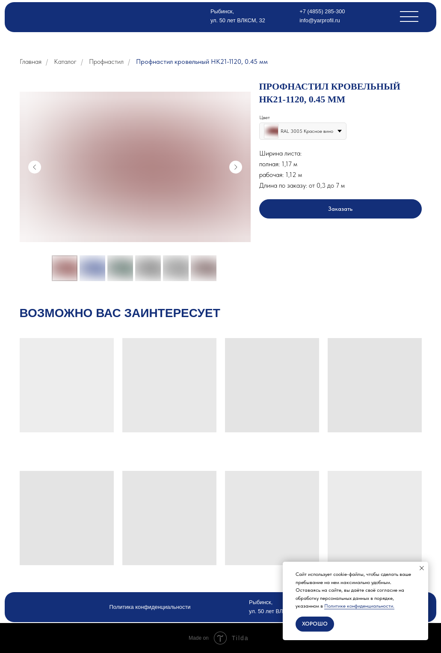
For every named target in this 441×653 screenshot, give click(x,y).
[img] (61, 16)
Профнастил (106, 61)
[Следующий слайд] (235, 167)
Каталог (65, 61)
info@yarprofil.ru (319, 20)
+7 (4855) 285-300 (322, 11)
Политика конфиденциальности (150, 607)
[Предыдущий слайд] (34, 167)
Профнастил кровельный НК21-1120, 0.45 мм (202, 61)
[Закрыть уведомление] (421, 568)
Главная (30, 61)
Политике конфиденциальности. (359, 606)
